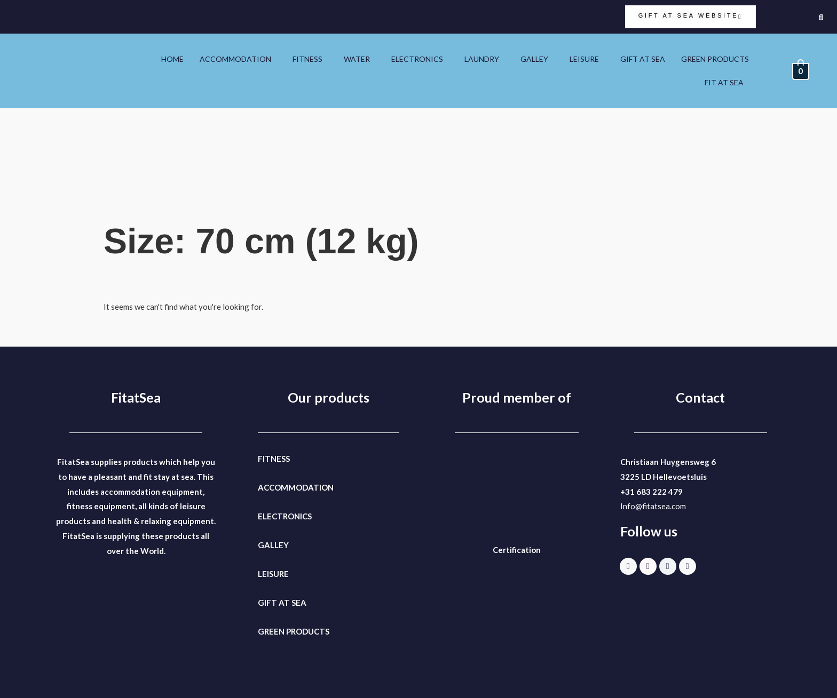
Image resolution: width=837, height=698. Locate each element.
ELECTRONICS (417, 58)
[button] (238, 59)
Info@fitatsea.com (653, 506)
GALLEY (534, 58)
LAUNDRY (481, 58)
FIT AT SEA (724, 82)
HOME (172, 58)
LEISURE (584, 58)
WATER (357, 58)
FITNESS (307, 58)
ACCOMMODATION (235, 58)
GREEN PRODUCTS (715, 58)
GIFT (267, 602)
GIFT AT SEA (642, 58)
